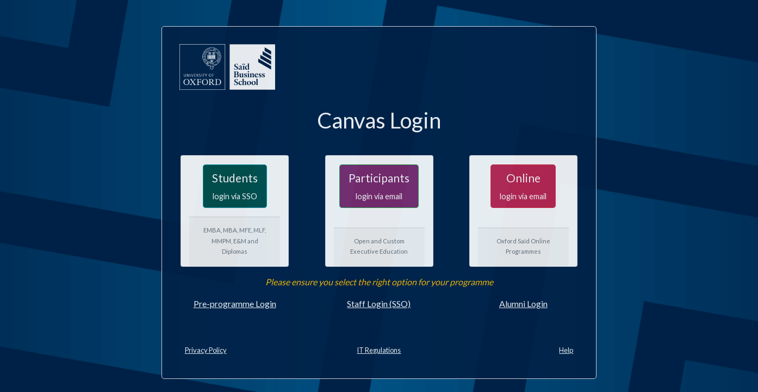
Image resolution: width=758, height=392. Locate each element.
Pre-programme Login (235, 303)
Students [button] (235, 186)
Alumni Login (523, 303)
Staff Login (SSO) (379, 303)
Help (566, 350)
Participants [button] (379, 186)
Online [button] (523, 186)
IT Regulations (379, 350)
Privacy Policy (206, 350)
